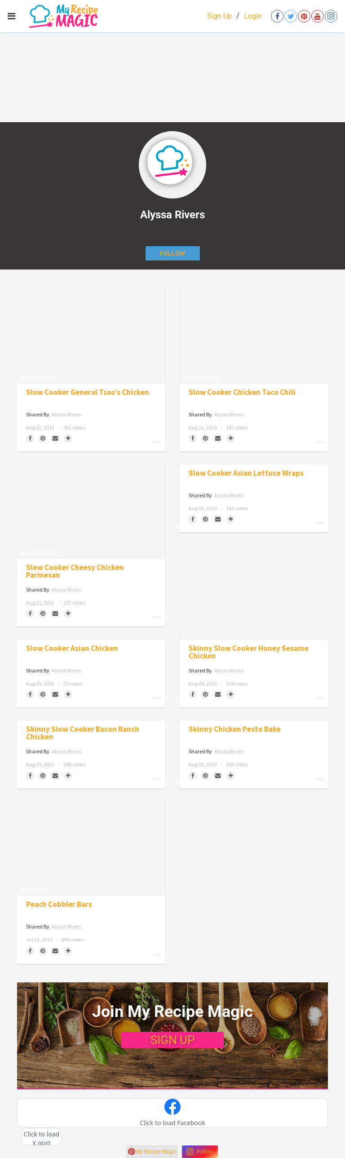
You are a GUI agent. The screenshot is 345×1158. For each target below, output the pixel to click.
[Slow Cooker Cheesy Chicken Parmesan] (91, 509)
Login (253, 16)
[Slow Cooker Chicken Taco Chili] (254, 334)
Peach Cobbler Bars (59, 904)
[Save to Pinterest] (42, 438)
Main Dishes (38, 378)
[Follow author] (173, 253)
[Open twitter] (290, 16)
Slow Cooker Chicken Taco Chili (242, 392)
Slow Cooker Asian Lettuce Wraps (246, 473)
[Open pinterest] (304, 16)
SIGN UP (172, 1040)
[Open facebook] (277, 16)
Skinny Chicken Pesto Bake (235, 729)
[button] (172, 1113)
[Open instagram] (331, 16)
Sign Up (219, 16)
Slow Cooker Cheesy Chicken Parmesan (75, 571)
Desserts (35, 890)
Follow (199, 1152)
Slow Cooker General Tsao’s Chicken (87, 392)
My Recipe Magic (152, 1152)
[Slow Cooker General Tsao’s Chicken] (91, 334)
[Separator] (67, 438)
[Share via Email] (55, 438)
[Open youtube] (317, 16)
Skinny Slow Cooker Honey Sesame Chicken (249, 652)
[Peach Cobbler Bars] (91, 847)
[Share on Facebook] (30, 438)
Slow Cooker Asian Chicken (72, 648)
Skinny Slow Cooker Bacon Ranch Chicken (82, 733)
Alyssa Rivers (66, 414)
